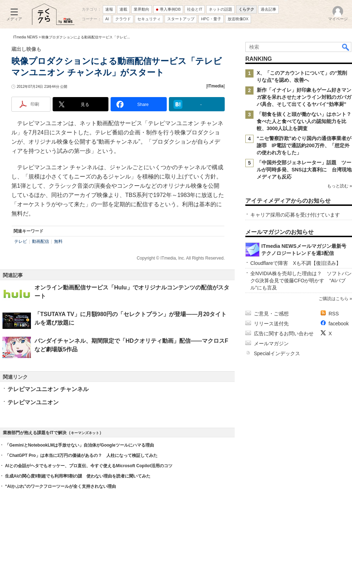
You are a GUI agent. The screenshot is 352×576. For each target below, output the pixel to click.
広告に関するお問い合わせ (284, 333)
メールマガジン (271, 343)
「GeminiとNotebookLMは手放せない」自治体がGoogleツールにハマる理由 (79, 445)
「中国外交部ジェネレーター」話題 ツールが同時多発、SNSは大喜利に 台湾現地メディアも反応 (304, 170)
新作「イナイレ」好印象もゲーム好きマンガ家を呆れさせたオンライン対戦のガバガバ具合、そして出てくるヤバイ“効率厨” (304, 97)
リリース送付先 (271, 323)
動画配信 (40, 241)
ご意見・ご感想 (271, 313)
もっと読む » (339, 185)
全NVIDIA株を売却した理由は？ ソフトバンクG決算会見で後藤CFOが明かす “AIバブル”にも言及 (301, 280)
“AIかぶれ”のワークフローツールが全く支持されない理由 (60, 486)
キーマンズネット (85, 433)
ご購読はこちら (333, 298)
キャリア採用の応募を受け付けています (295, 215)
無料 (58, 241)
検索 (346, 47)
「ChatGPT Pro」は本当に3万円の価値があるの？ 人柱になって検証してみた (81, 455)
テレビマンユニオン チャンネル (48, 389)
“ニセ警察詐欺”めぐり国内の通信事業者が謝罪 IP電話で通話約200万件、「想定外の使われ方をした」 (304, 145)
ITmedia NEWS (25, 37)
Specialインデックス (277, 353)
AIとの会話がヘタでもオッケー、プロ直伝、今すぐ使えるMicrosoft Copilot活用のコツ (88, 465)
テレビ (20, 241)
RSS (334, 313)
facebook (339, 323)
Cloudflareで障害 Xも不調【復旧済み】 (295, 263)
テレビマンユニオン (33, 402)
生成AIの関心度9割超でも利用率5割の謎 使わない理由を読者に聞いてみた (77, 476)
